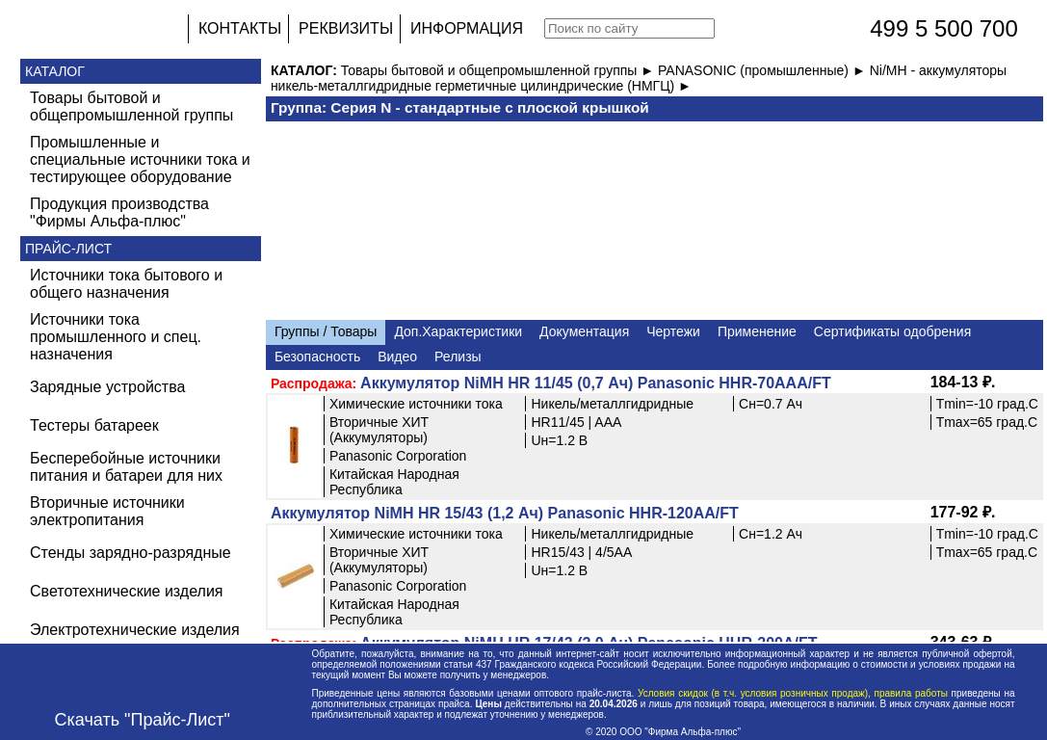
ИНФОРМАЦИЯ (466, 28)
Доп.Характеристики (458, 331)
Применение (757, 331)
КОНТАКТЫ (239, 28)
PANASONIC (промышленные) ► (764, 70)
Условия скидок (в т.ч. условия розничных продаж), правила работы (792, 693)
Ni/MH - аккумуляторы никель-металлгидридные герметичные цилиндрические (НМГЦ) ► (639, 78)
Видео (397, 356)
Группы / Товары (326, 331)
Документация (584, 331)
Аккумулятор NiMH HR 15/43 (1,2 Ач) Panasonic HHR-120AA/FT (505, 513)
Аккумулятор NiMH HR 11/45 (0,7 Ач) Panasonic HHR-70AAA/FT (595, 383)
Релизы (458, 356)
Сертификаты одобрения (892, 331)
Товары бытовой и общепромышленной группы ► (499, 70)
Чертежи (673, 331)
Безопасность (317, 356)
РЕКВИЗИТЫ (346, 28)
